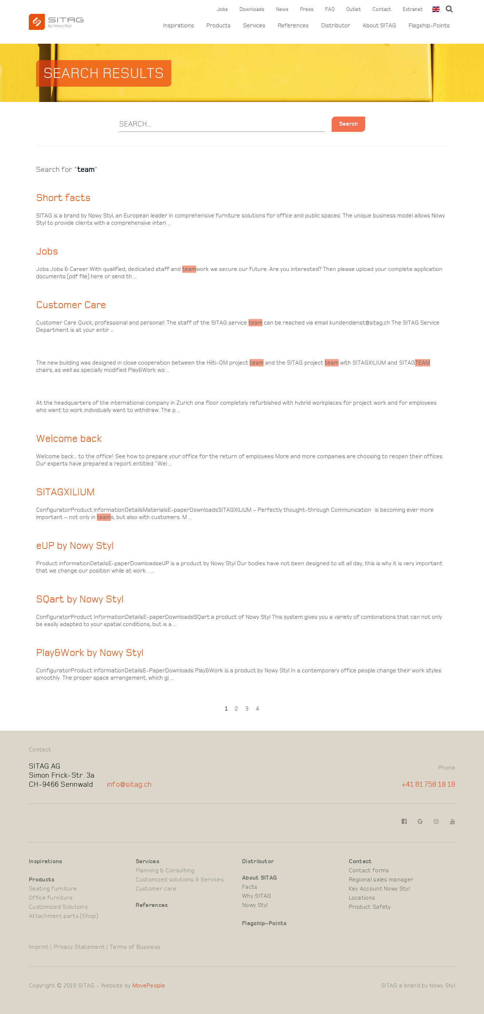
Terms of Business (135, 947)
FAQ (330, 9)
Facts (250, 887)
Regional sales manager (381, 879)
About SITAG (379, 25)
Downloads (251, 9)
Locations (362, 897)
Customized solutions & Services (180, 879)
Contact (381, 9)
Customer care (156, 888)
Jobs (222, 9)
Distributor (335, 25)
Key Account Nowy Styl (379, 888)
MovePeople (148, 985)
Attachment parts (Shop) (63, 916)
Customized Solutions (58, 907)
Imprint (38, 947)
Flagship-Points (429, 25)
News (282, 9)
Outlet (353, 9)
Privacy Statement (79, 947)
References (293, 25)
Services (254, 25)
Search (348, 124)
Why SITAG (257, 896)
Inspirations (178, 25)
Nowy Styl (255, 905)
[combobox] (435, 9)
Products (218, 25)
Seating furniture (53, 888)
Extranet (413, 9)
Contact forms (369, 870)
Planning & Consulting (165, 870)
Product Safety (370, 907)
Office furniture (51, 897)
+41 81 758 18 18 (428, 784)
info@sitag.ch (129, 784)
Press (306, 9)
